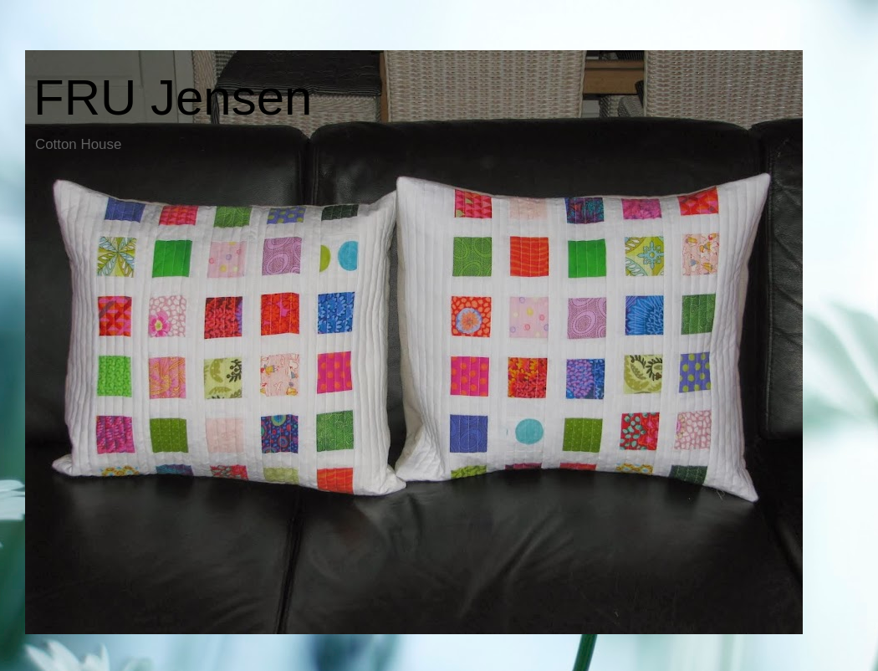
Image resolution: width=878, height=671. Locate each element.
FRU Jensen (172, 97)
